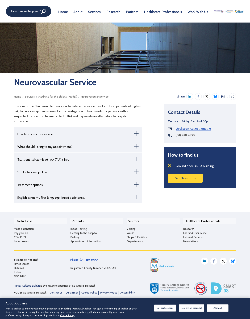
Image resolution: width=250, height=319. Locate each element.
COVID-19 (20, 235)
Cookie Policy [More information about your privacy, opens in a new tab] (67, 315)
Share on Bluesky (215, 96)
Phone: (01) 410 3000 (84, 257)
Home (63, 11)
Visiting (131, 227)
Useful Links (22, 220)
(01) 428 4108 (185, 135)
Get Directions (185, 178)
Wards (130, 231)
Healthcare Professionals (155, 11)
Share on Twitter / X (206, 96)
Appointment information (85, 239)
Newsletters (190, 239)
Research (109, 11)
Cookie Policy (89, 290)
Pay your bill (21, 231)
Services (92, 11)
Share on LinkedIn (189, 96)
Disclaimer (72, 290)
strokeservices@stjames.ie (193, 128)
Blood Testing (78, 227)
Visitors (132, 220)
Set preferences (165, 308)
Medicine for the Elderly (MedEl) (57, 96)
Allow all (218, 308)
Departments (135, 239)
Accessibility (127, 290)
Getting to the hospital (83, 231)
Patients (127, 11)
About (77, 11)
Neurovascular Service (95, 96)
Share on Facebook (198, 96)
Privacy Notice (108, 290)
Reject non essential (191, 308)
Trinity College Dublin (27, 283)
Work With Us (187, 11)
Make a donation (24, 227)
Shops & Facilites (137, 235)
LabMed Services (193, 235)
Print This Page (232, 96)
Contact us (56, 290)
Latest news (21, 239)
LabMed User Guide (195, 231)
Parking (74, 235)
